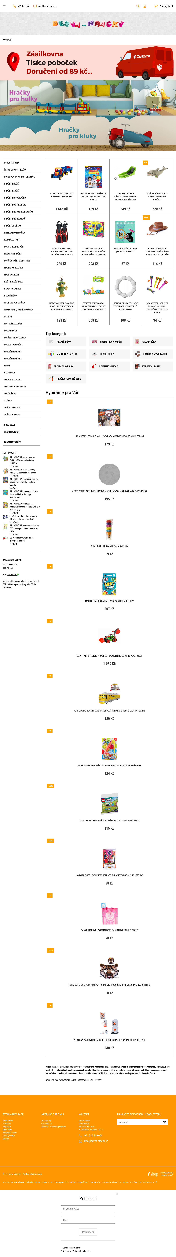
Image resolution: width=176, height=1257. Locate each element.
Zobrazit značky (12, 442)
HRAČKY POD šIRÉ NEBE (64, 378)
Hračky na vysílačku (15, 197)
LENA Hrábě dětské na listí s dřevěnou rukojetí (21, 539)
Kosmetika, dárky (109, 1182)
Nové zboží (9, 424)
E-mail (119, 1120)
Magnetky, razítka (13, 267)
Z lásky (8, 400)
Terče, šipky (10, 393)
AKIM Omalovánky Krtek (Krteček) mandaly (125, 250)
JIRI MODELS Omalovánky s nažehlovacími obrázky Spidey (93, 196)
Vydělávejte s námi (10, 1132)
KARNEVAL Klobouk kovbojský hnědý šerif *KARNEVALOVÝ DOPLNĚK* (157, 251)
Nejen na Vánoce (12, 288)
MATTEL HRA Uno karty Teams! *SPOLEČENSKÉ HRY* (109, 600)
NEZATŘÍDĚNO (10, 295)
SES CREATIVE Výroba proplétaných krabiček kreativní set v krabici (93, 251)
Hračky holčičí (11, 183)
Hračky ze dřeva (12, 225)
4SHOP (170, 1175)
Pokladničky (10, 330)
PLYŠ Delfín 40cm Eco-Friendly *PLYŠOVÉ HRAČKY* (157, 196)
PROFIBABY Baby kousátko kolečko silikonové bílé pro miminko (125, 306)
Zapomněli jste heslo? (72, 1247)
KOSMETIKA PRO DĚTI (107, 341)
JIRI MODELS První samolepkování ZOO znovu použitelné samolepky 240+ (24, 528)
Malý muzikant (11, 274)
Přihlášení (88, 1232)
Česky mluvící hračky (15, 169)
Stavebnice (9, 372)
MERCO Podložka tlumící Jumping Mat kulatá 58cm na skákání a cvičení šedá (109, 491)
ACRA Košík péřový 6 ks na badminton (109, 546)
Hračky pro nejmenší (15, 218)
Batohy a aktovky (52, 1182)
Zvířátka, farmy (12, 414)
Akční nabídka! (11, 431)
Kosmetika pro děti (14, 246)
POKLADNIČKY (145, 341)
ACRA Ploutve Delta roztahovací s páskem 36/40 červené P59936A (62, 251)
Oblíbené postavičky (14, 302)
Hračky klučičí (11, 190)
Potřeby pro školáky (15, 337)
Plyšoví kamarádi (13, 323)
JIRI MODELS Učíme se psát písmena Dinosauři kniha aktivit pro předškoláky (25, 506)
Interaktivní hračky (14, 232)
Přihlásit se (7, 1123)
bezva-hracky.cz (15, 1174)
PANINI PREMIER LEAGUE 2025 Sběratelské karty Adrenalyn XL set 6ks (109, 875)
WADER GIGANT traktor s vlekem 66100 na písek (62, 195)
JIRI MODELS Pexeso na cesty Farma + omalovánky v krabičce (23, 471)
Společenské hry (13, 351)
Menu (8, 40)
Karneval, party (12, 239)
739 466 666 (23, 6)
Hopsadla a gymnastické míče (19, 176)
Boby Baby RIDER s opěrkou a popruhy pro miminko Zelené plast (125, 196)
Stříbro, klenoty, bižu (90, 1182)
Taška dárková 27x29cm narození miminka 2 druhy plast (109, 930)
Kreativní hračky (13, 253)
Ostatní (8, 316)
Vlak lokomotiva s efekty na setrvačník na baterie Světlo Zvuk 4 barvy (109, 710)
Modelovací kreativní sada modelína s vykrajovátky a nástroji (109, 765)
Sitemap (6, 1138)
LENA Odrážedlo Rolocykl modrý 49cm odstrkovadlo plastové (23, 517)
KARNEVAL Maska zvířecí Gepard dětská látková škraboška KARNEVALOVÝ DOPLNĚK (109, 985)
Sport (7, 365)
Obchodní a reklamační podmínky (53, 1126)
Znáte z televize (12, 407)
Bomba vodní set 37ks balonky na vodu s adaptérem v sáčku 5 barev (157, 308)
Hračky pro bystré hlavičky (18, 211)
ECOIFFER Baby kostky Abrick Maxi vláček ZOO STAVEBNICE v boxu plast (93, 306)
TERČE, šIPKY (103, 354)
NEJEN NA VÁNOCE (105, 366)
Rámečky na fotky (35, 1182)
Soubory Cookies (9, 1135)
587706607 (13, 574)
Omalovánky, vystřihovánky (18, 309)
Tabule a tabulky (13, 379)
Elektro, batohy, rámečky (14, 1182)
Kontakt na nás (46, 1123)
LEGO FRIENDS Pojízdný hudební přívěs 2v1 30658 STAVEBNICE (109, 820)
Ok (164, 1122)
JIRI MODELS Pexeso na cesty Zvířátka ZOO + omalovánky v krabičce (22, 460)
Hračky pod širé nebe (15, 204)
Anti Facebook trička (127, 1182)
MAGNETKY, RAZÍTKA (62, 353)
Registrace (7, 1126)
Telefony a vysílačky (15, 386)
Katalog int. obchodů (147, 1182)
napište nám (8, 567)
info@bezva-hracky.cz (47, 6)
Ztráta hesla (7, 1129)
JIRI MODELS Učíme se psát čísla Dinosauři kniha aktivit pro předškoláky (24, 494)
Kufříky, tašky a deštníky (17, 260)
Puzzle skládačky (13, 344)
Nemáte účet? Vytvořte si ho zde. (76, 1251)
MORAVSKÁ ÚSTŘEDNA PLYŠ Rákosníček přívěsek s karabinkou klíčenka (61, 306)
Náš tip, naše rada (13, 281)
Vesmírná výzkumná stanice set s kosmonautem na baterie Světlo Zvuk (109, 1039)
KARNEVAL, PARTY (147, 366)
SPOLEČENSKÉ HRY (60, 366)
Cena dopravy (46, 1120)
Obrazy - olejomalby (70, 1182)
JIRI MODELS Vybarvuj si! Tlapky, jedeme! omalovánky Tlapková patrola (24, 482)
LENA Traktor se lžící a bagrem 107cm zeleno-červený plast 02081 (109, 655)
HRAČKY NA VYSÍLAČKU (151, 354)
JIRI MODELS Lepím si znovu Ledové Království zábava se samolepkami (109, 436)
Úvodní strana (11, 162)
